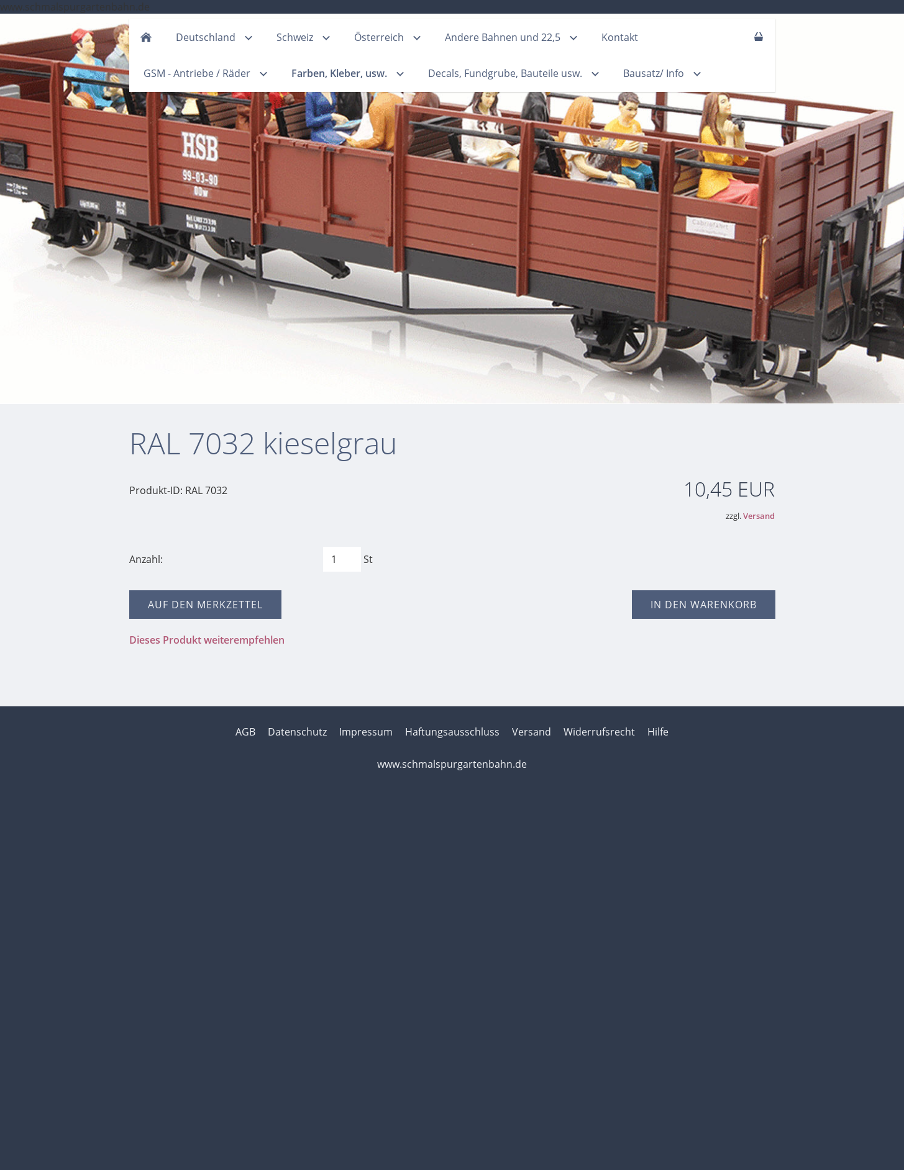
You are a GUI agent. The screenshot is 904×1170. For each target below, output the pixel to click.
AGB (245, 732)
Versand (759, 515)
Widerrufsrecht (599, 732)
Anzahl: (146, 559)
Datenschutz (297, 732)
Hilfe (658, 732)
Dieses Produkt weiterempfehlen (207, 640)
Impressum (366, 732)
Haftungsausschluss (452, 732)
